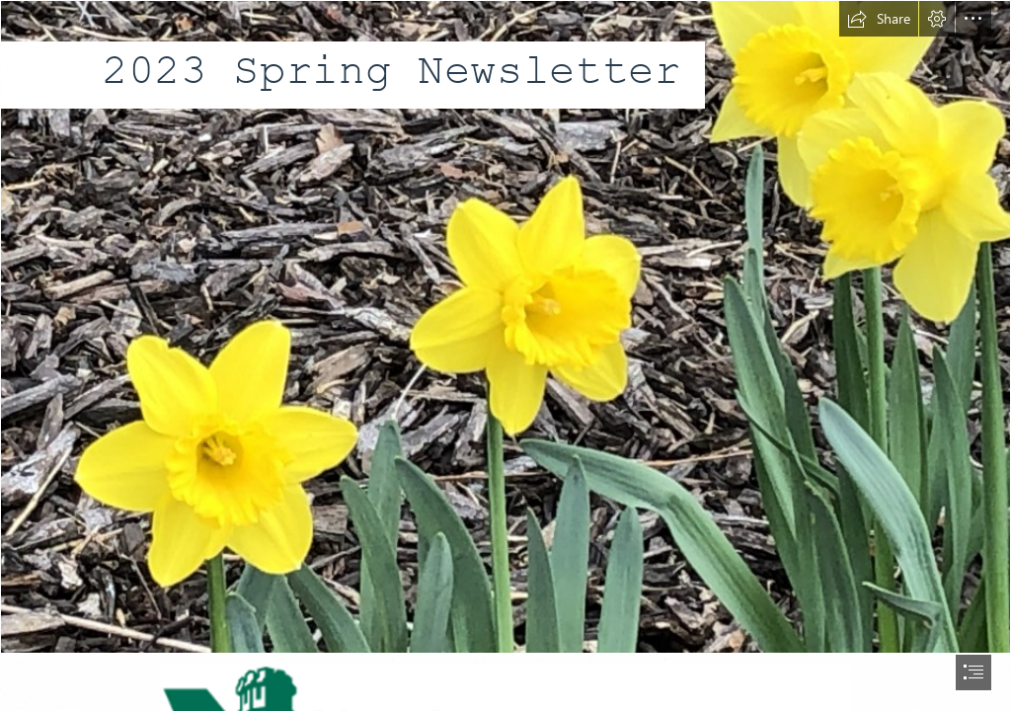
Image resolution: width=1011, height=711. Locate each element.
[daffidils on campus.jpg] (505, 327)
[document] (505, 355)
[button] (878, 19)
